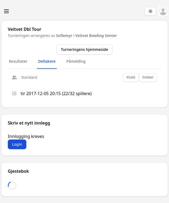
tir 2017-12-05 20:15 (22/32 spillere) (52, 93)
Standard (24, 77)
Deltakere (47, 61)
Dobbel (147, 77)
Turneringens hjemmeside (84, 49)
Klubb (131, 77)
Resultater (18, 61)
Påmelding (76, 61)
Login (17, 144)
